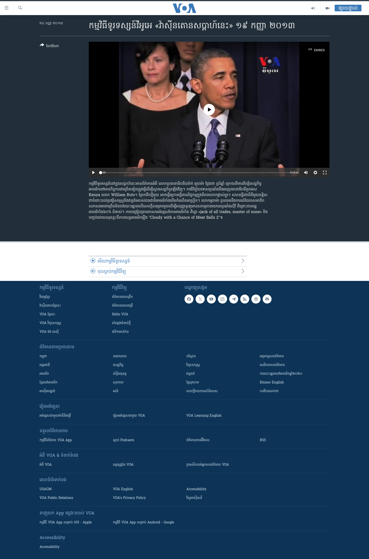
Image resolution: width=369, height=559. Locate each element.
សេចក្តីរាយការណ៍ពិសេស (202, 391)
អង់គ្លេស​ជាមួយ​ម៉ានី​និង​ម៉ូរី (55, 415)
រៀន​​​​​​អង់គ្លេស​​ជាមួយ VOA (129, 415)
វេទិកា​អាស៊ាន (120, 331)
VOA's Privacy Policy (129, 498)
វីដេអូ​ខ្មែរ (45, 297)
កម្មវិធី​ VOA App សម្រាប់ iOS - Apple (66, 522)
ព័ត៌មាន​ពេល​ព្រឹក (122, 297)
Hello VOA (120, 314)
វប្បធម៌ (190, 373)
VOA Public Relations (56, 498)
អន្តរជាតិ (45, 365)
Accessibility (196, 489)
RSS (263, 440)
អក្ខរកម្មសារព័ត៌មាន (272, 356)
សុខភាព (118, 382)
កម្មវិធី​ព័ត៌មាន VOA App (56, 440)
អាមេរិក (44, 373)
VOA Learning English (204, 415)
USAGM (46, 489)
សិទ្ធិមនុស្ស (120, 373)
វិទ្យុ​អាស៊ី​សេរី (194, 498)
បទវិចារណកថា (269, 391)
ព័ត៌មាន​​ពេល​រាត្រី (122, 305)
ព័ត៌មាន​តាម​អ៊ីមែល (197, 440)
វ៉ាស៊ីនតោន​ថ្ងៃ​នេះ (50, 305)
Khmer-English (272, 382)
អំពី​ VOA (46, 464)
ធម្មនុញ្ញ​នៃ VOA (123, 464)
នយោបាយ (120, 356)
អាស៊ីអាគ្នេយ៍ (47, 391)
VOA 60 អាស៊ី (49, 331)
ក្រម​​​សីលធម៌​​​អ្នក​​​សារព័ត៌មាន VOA (207, 464)
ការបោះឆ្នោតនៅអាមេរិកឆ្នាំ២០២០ (281, 373)
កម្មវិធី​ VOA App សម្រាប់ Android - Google (143, 522)
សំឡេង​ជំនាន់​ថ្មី (121, 323)
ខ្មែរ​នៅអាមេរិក (48, 382)
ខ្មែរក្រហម (192, 382)
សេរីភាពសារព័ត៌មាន (272, 365)
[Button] (49, 46)
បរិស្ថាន (191, 356)
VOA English (123, 489)
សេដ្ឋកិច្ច (118, 365)
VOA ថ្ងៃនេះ (47, 314)
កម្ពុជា (43, 356)
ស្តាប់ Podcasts (123, 440)
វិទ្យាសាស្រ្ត (193, 365)
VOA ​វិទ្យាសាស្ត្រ (50, 323)
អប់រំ (115, 391)
